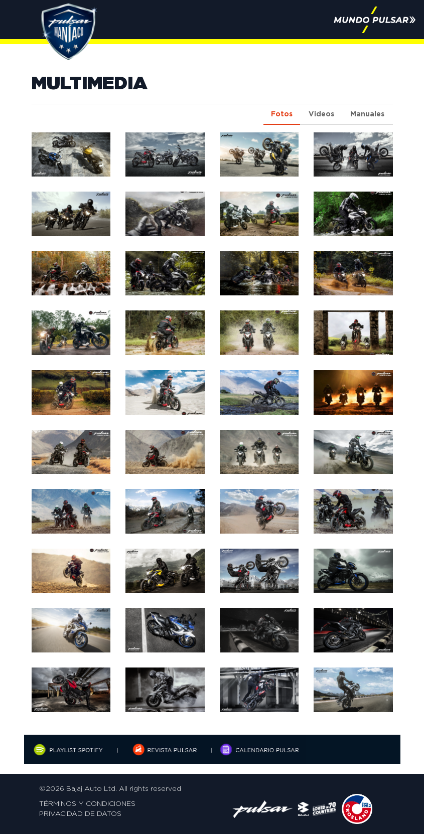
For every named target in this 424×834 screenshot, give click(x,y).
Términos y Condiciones (87, 803)
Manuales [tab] (367, 114)
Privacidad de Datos (80, 813)
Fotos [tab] (282, 114)
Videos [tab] (321, 114)
